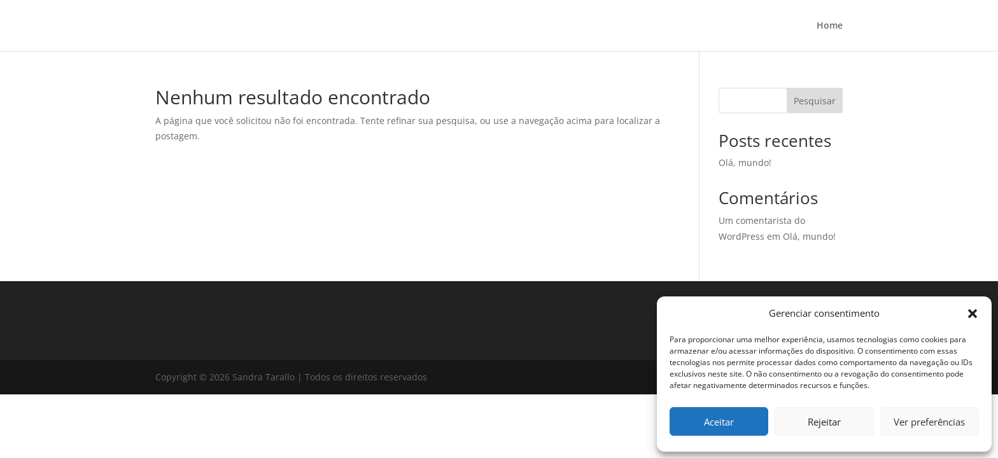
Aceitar (719, 421)
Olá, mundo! (745, 162)
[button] (972, 313)
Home (830, 26)
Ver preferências (929, 421)
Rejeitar (824, 421)
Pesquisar (815, 101)
